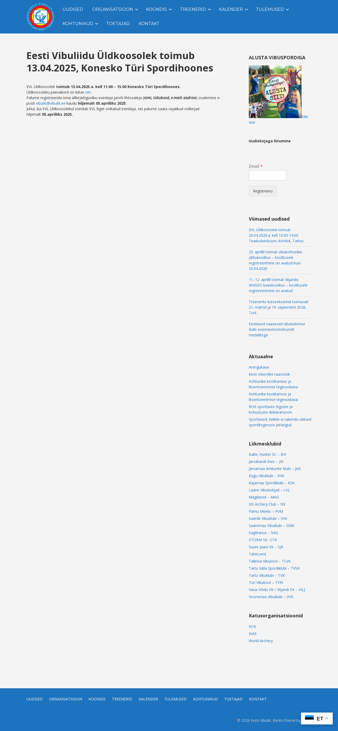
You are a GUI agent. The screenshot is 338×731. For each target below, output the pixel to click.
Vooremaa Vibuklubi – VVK (271, 596)
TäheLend (257, 553)
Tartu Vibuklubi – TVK (267, 575)
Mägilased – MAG (264, 497)
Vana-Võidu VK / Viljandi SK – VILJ (277, 589)
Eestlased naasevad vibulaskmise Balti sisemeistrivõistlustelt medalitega (277, 329)
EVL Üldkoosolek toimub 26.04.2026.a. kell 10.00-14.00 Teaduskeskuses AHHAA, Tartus (276, 235)
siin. (88, 92)
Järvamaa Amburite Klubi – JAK (275, 468)
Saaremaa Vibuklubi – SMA (271, 525)
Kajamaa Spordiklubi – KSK (272, 482)
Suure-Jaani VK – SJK (266, 546)
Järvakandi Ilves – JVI (266, 461)
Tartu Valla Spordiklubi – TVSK (274, 568)
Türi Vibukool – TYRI (266, 582)
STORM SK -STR (263, 539)
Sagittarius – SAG (263, 532)
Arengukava (259, 367)
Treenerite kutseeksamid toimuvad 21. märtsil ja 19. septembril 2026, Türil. (278, 307)
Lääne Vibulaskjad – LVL (269, 489)
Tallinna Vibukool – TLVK (270, 561)
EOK (252, 626)
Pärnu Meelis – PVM (266, 511)
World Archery (261, 640)
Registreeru (263, 190)
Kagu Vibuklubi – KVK (266, 475)
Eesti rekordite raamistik (269, 374)
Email (255, 166)
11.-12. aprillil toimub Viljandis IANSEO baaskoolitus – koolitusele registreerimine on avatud (278, 285)
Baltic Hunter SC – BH (267, 454)
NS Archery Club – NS (267, 504)
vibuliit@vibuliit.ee (50, 103)
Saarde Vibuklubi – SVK (268, 518)
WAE (253, 633)
